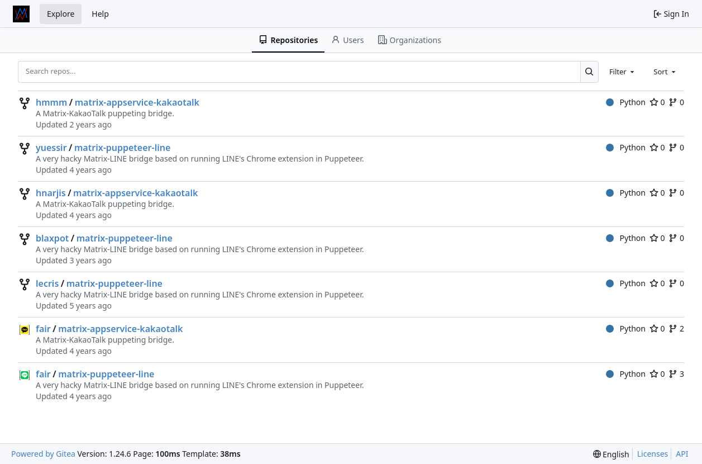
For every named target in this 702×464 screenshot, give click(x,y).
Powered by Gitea (43, 453)
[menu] (611, 454)
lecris (47, 283)
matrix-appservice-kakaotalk (137, 102)
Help (100, 13)
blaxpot (52, 238)
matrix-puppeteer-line (122, 147)
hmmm (51, 102)
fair (43, 328)
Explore (60, 13)
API (682, 453)
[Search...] (589, 71)
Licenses (652, 453)
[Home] (21, 14)
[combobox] (623, 71)
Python (626, 102)
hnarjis (51, 192)
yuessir (51, 147)
